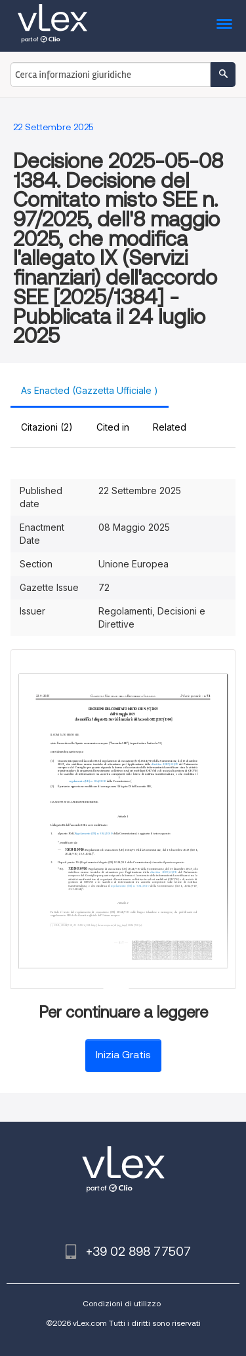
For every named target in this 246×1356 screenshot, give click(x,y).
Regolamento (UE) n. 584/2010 (94, 833)
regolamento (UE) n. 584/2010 (87, 781)
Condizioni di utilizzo (122, 1303)
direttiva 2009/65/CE (165, 764)
